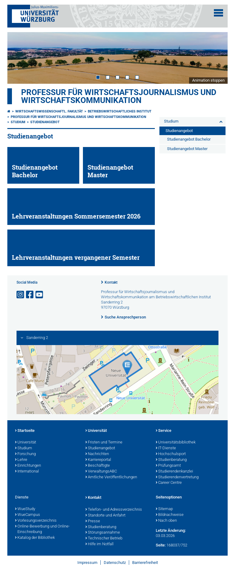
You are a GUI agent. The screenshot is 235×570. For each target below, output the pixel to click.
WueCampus (27, 515)
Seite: (161, 545)
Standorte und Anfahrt (105, 515)
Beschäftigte (97, 466)
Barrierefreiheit (145, 562)
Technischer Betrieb (103, 538)
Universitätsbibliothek (176, 442)
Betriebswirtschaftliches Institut (119, 111)
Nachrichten (97, 454)
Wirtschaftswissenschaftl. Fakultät (49, 111)
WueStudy (25, 509)
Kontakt (111, 282)
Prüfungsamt (168, 466)
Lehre (21, 460)
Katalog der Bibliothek (35, 538)
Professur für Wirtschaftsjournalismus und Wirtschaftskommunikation (118, 96)
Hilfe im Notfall (99, 544)
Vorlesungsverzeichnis (36, 521)
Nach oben (166, 521)
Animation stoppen (208, 80)
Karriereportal (98, 460)
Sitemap (164, 509)
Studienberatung (171, 460)
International (27, 471)
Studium (18, 122)
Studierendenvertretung (177, 477)
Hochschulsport (171, 454)
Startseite (25, 431)
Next (217, 58)
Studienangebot (45, 122)
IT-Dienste (166, 448)
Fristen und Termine (103, 442)
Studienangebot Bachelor (189, 139)
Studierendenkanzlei (174, 471)
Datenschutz (115, 562)
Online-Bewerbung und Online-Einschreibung (42, 529)
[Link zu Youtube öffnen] (39, 294)
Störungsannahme (102, 532)
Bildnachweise (170, 515)
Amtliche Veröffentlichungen (111, 477)
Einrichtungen (28, 466)
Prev (18, 58)
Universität (25, 442)
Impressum (87, 562)
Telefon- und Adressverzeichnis (113, 510)
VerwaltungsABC (101, 471)
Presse (92, 521)
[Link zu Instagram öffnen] (21, 294)
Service (163, 431)
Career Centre (169, 483)
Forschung (25, 454)
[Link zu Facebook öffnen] (30, 294)
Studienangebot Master (187, 148)
